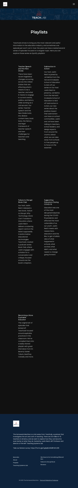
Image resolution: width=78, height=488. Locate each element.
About (15, 460)
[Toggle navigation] (74, 4)
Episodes (16, 457)
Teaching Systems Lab (20, 465)
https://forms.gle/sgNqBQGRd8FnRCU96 (45, 448)
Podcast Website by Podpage (49, 480)
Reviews (43, 464)
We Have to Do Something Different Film (52, 458)
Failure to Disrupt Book (48, 462)
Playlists (15, 463)
